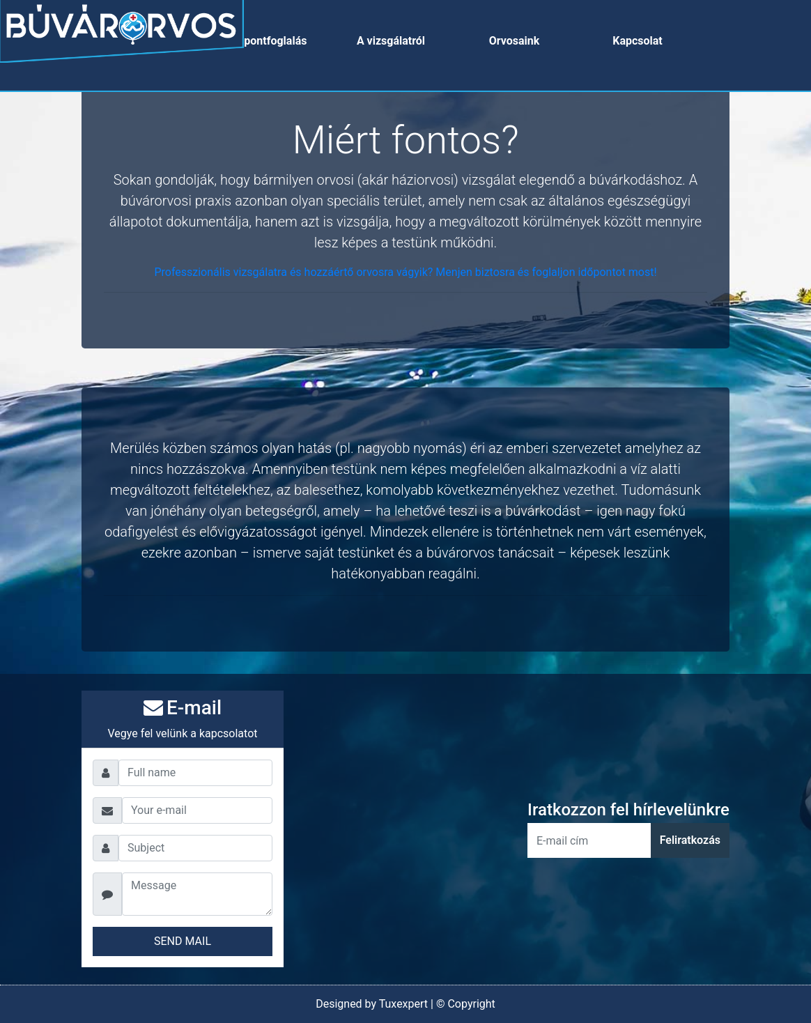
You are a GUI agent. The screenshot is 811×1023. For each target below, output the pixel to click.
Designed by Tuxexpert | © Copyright (405, 1003)
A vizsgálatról (391, 40)
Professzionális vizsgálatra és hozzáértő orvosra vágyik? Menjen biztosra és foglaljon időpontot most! (405, 272)
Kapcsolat (637, 40)
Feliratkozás (690, 840)
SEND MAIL (182, 941)
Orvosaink (514, 40)
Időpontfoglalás (268, 40)
